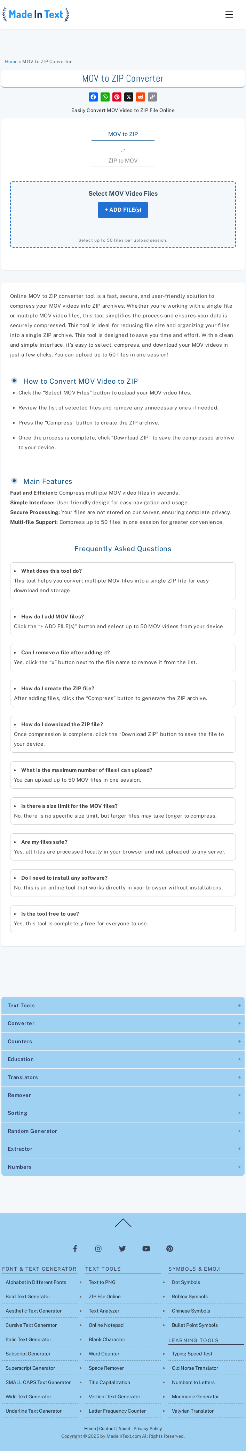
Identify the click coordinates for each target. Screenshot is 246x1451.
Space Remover (106, 1368)
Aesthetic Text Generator (34, 1311)
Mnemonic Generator (195, 1396)
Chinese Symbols (191, 1311)
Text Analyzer (104, 1311)
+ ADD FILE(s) (123, 209)
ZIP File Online (105, 1296)
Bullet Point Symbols (195, 1325)
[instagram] (99, 1248)
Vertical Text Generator (114, 1396)
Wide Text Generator (28, 1396)
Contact (107, 1428)
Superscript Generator (30, 1368)
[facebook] (75, 1248)
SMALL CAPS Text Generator (38, 1382)
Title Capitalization (109, 1382)
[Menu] (229, 15)
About (124, 1428)
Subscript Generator (28, 1353)
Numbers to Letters (193, 1382)
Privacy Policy (148, 1428)
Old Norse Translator (195, 1368)
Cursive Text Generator (31, 1325)
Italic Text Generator (28, 1339)
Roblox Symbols (190, 1296)
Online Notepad (106, 1325)
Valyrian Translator (193, 1411)
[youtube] (146, 1248)
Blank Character (107, 1339)
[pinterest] (170, 1248)
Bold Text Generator (28, 1296)
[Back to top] (123, 1226)
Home (11, 61)
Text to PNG (102, 1282)
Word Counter (104, 1353)
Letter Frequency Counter (117, 1411)
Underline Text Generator (34, 1411)
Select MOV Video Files (123, 193)
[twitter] (122, 1248)
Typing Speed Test (192, 1353)
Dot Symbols (186, 1282)
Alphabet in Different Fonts (36, 1282)
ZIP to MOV (123, 160)
